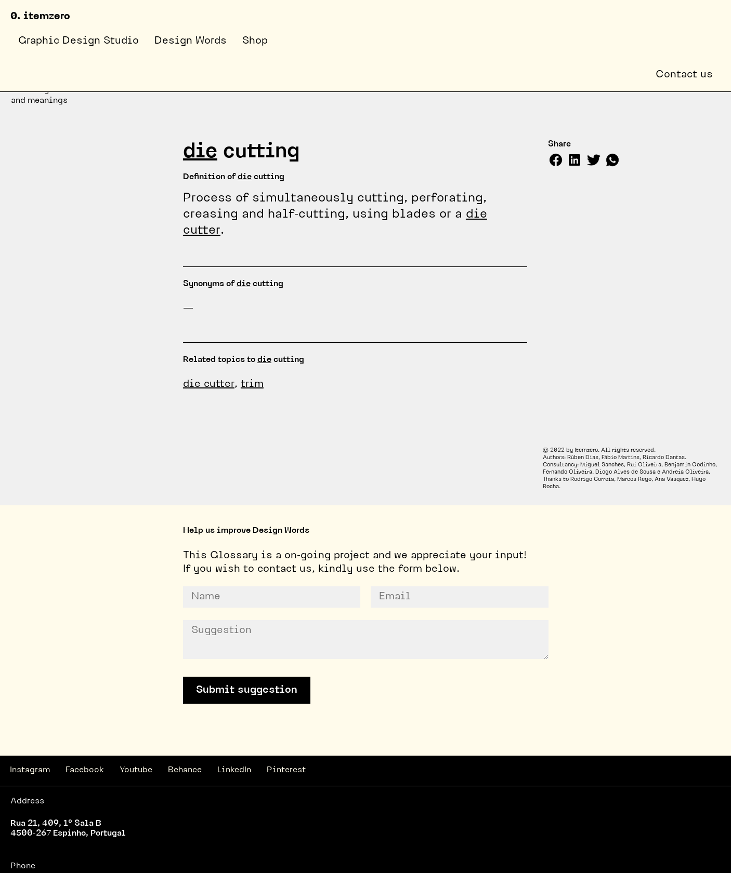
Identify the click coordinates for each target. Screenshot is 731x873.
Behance (185, 770)
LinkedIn (234, 770)
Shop (255, 41)
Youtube (136, 770)
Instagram (30, 770)
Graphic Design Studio (78, 41)
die (200, 152)
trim (252, 384)
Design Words (190, 41)
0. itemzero (40, 16)
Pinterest (286, 770)
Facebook (85, 770)
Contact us (684, 75)
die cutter (208, 384)
